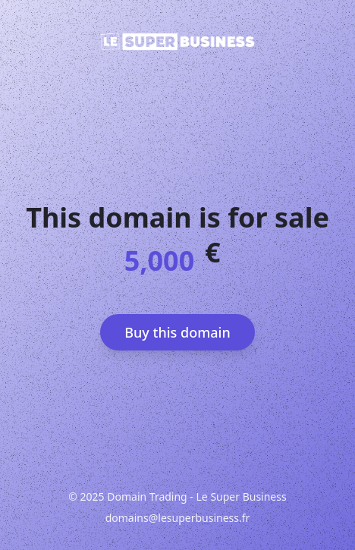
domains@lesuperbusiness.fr (177, 518)
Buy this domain (177, 332)
